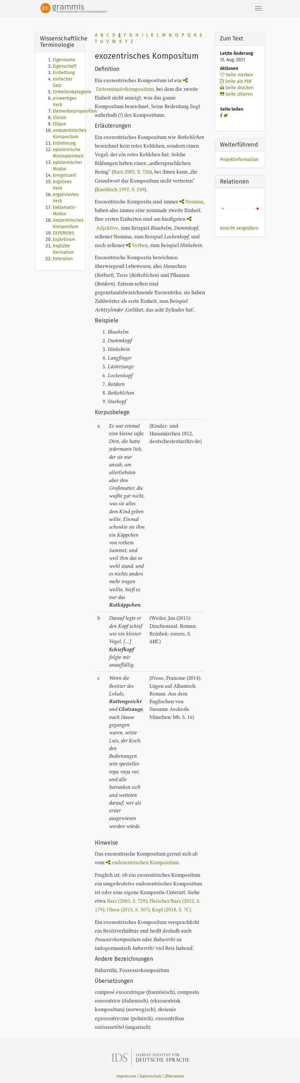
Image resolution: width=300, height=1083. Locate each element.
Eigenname (64, 60)
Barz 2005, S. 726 (131, 172)
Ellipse (59, 124)
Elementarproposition (75, 111)
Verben (137, 245)
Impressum (126, 1076)
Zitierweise (174, 1076)
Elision (59, 117)
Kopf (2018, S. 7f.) (171, 910)
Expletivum (64, 239)
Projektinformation (239, 159)
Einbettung (64, 72)
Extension (63, 258)
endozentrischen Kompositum (142, 862)
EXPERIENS (63, 233)
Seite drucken (237, 87)
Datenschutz (150, 1076)
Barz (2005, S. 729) (127, 901)
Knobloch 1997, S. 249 (120, 189)
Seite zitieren (236, 94)
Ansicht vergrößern (239, 228)
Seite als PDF (236, 81)
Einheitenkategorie (72, 92)
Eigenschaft (65, 66)
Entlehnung (64, 143)
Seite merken (236, 75)
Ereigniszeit (64, 175)
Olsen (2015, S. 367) (128, 910)
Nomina (191, 202)
